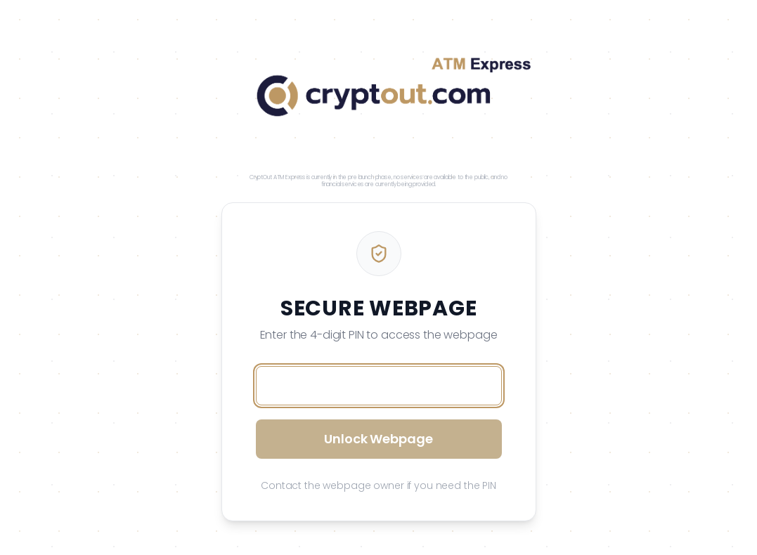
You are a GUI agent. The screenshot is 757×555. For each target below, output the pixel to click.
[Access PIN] (379, 385)
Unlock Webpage (378, 439)
